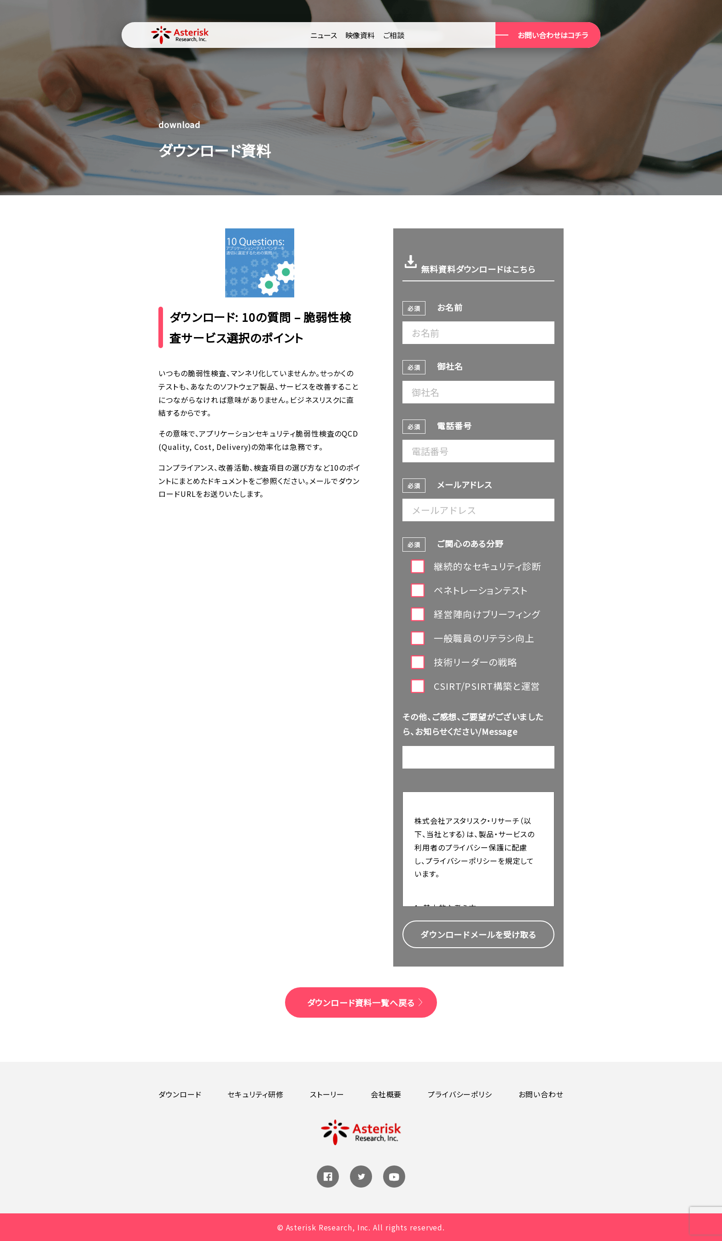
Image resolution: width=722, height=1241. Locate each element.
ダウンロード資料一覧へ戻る (361, 1002)
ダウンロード (179, 1094)
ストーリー (327, 1094)
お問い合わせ (541, 1094)
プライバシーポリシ (460, 1094)
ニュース (323, 35)
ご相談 (393, 35)
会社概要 (386, 1094)
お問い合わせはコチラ (553, 35)
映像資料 (360, 35)
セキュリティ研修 (255, 1094)
